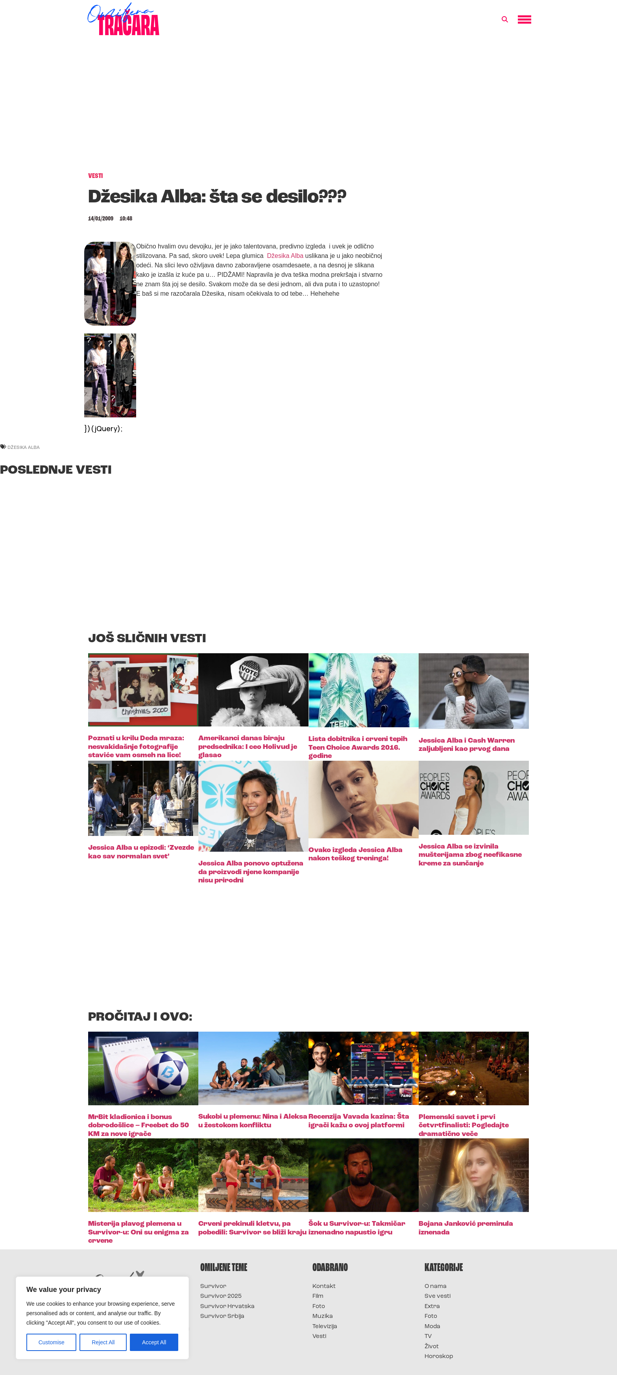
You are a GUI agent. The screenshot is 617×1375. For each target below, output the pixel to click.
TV (428, 1337)
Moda (432, 1327)
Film (317, 1296)
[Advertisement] (308, 108)
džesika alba (23, 447)
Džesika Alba (286, 255)
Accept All (154, 1342)
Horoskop (439, 1357)
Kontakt (324, 1287)
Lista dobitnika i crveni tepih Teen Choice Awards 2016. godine (357, 748)
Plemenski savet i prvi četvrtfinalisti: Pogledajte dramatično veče (464, 1126)
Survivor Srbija (222, 1316)
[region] (102, 1318)
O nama (436, 1287)
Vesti (319, 1337)
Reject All (103, 1342)
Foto (318, 1307)
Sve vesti (438, 1296)
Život (432, 1347)
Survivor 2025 (221, 1296)
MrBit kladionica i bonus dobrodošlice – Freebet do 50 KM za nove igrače (138, 1126)
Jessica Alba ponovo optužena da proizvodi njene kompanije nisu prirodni (250, 872)
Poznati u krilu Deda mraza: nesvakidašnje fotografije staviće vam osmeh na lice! (136, 747)
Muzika (322, 1316)
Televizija (324, 1327)
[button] (504, 19)
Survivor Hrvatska (227, 1307)
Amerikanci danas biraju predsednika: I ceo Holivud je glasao (247, 747)
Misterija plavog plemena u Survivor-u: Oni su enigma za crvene (138, 1232)
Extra (432, 1307)
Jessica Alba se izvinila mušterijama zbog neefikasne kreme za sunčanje (470, 855)
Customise (52, 1342)
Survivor (213, 1287)
